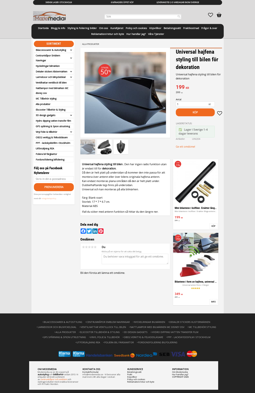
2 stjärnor (86, 247)
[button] (212, 15)
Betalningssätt (134, 371)
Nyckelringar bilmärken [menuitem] (48, 66)
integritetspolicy (49, 198)
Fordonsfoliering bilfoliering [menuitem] (50, 159)
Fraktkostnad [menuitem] (191, 28)
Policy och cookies (136, 379)
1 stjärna (83, 247)
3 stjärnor (89, 247)
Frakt (129, 374)
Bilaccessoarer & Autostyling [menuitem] (51, 50)
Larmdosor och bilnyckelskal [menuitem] (51, 77)
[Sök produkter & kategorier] (142, 16)
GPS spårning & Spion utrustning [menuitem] (53, 126)
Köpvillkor (132, 376)
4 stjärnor (92, 247)
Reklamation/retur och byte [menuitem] (107, 34)
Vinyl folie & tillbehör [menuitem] (46, 131)
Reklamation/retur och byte (140, 381)
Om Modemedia (180, 371)
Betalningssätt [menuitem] (172, 28)
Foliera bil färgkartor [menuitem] (46, 154)
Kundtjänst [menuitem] (116, 28)
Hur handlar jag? (180, 374)
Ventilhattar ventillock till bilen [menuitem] (51, 82)
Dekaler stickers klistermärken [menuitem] (51, 71)
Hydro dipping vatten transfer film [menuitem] (53, 120)
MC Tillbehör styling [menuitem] (46, 98)
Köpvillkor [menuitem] (155, 28)
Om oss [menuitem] (103, 28)
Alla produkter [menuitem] (43, 104)
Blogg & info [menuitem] (58, 28)
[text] (199, 87)
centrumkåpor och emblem (54, 379)
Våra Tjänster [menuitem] (156, 34)
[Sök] (178, 16)
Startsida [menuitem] (43, 28)
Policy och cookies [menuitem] (136, 28)
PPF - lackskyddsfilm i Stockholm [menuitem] (53, 142)
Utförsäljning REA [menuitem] (45, 148)
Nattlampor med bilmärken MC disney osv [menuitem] (52, 91)
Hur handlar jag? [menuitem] (136, 34)
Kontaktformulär (90, 371)
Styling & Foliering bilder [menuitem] (82, 28)
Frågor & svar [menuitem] (209, 28)
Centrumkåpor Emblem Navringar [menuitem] (48, 58)
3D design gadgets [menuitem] (45, 115)
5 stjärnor (95, 247)
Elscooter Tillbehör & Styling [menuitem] (50, 109)
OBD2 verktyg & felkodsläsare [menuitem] (52, 137)
